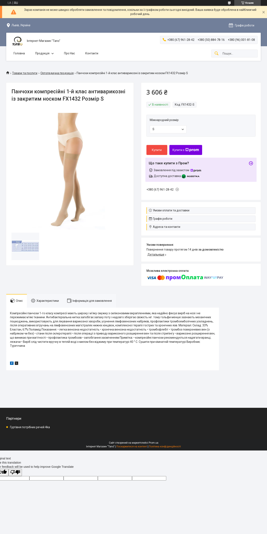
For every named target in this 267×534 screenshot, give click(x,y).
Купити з (186, 150)
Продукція (42, 53)
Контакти (91, 53)
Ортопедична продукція (57, 73)
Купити (157, 150)
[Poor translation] (15, 472)
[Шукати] (216, 53)
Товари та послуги (24, 73)
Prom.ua (153, 442)
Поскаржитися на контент (131, 446)
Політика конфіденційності (165, 446)
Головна (19, 53)
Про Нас (69, 53)
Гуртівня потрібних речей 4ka (30, 427)
